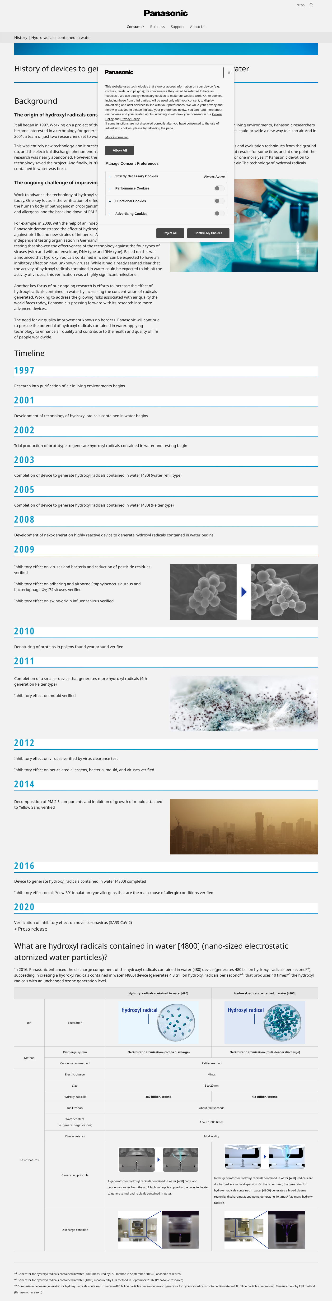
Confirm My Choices (208, 233)
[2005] (166, 491)
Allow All (120, 150)
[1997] (166, 371)
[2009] (166, 550)
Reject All (170, 233)
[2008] (166, 521)
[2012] (166, 744)
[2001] (166, 401)
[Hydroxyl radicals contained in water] (166, 49)
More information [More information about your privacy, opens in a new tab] (116, 137)
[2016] (166, 867)
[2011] (166, 662)
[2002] (166, 431)
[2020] (166, 908)
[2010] (166, 632)
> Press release (30, 929)
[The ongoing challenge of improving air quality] (244, 225)
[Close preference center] (229, 72)
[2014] (166, 785)
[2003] (166, 461)
